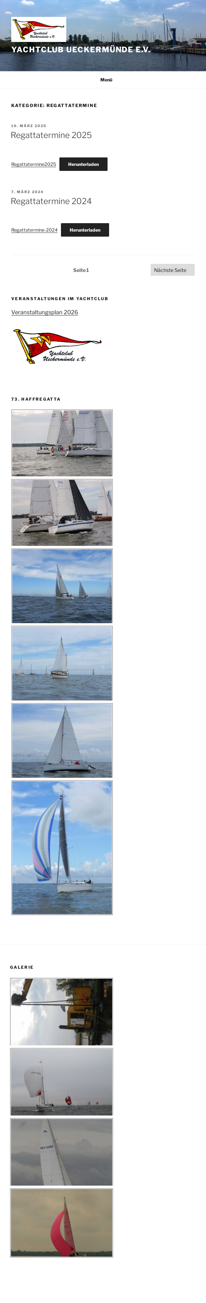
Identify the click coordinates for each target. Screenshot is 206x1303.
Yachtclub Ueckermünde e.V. (81, 49)
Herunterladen (83, 164)
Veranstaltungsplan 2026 (44, 312)
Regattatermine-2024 (34, 230)
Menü (103, 79)
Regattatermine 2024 (51, 201)
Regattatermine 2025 (51, 135)
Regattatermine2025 (33, 164)
